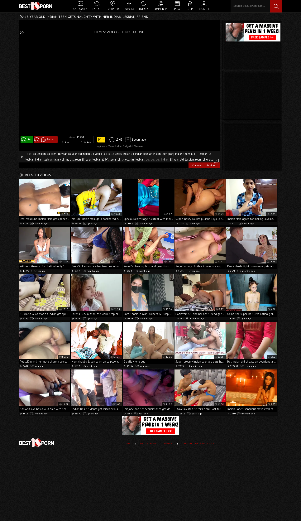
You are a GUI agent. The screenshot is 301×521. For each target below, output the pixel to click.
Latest (97, 9)
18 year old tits (100, 154)
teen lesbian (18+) (97, 159)
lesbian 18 (204, 154)
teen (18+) (201, 159)
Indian (165, 159)
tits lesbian (137, 159)
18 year (62, 154)
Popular (129, 9)
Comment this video (205, 164)
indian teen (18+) (163, 154)
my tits (70, 159)
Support (169, 443)
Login (190, 9)
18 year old (177, 159)
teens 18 (114, 159)
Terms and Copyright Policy (197, 443)
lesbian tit (50, 159)
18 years (116, 154)
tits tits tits (153, 159)
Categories (80, 9)
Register (204, 9)
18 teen (51, 154)
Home (129, 443)
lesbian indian (33, 159)
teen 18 (80, 159)
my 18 (60, 159)
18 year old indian (79, 154)
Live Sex (143, 9)
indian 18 (128, 154)
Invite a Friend (148, 443)
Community (161, 9)
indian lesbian (143, 154)
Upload (177, 9)
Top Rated (112, 9)
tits (211, 159)
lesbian (189, 159)
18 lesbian (39, 154)
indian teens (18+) (186, 154)
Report (51, 139)
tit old (125, 159)
